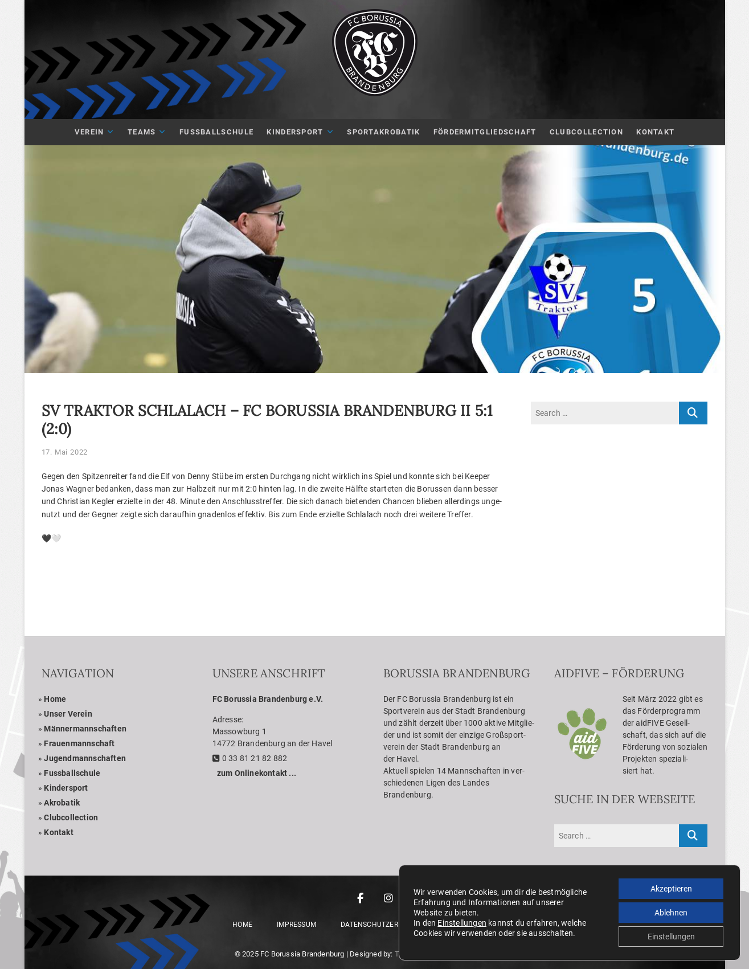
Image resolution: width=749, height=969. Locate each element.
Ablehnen (670, 912)
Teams (142, 132)
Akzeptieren (671, 888)
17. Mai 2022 (65, 452)
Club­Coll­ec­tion (586, 132)
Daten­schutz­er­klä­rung (385, 925)
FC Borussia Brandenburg (302, 954)
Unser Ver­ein (68, 713)
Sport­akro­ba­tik (383, 132)
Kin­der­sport (295, 132)
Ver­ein (89, 132)
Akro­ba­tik (62, 802)
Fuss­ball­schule (72, 773)
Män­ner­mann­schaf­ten (85, 728)
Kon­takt (655, 132)
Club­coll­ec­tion (71, 817)
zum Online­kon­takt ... (256, 773)
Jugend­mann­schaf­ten (85, 758)
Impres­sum (296, 925)
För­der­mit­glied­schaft (485, 132)
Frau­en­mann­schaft (79, 743)
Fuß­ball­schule (216, 132)
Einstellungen (461, 922)
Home (55, 699)
